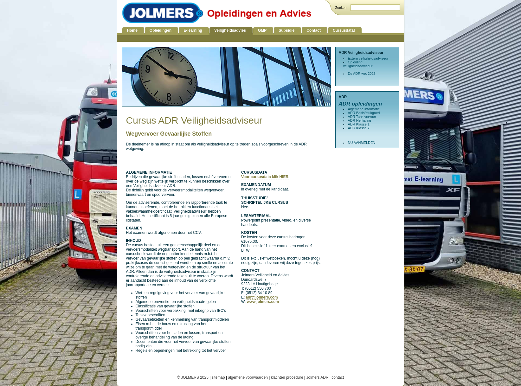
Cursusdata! (344, 30)
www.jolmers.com (263, 301)
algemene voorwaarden (247, 377)
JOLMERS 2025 (195, 377)
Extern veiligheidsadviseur (368, 58)
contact (337, 377)
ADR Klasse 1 (359, 124)
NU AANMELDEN (362, 143)
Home (132, 30)
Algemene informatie (364, 109)
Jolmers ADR (317, 377)
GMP (262, 30)
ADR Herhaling (359, 120)
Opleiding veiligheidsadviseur (358, 64)
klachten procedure (287, 377)
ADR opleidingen (360, 104)
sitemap (218, 377)
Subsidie (286, 30)
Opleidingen (160, 30)
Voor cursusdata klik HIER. (265, 177)
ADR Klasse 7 (359, 128)
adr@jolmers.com (262, 297)
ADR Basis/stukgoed (364, 113)
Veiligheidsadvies (230, 30)
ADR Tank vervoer (362, 117)
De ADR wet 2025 (362, 73)
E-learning (192, 30)
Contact (313, 30)
